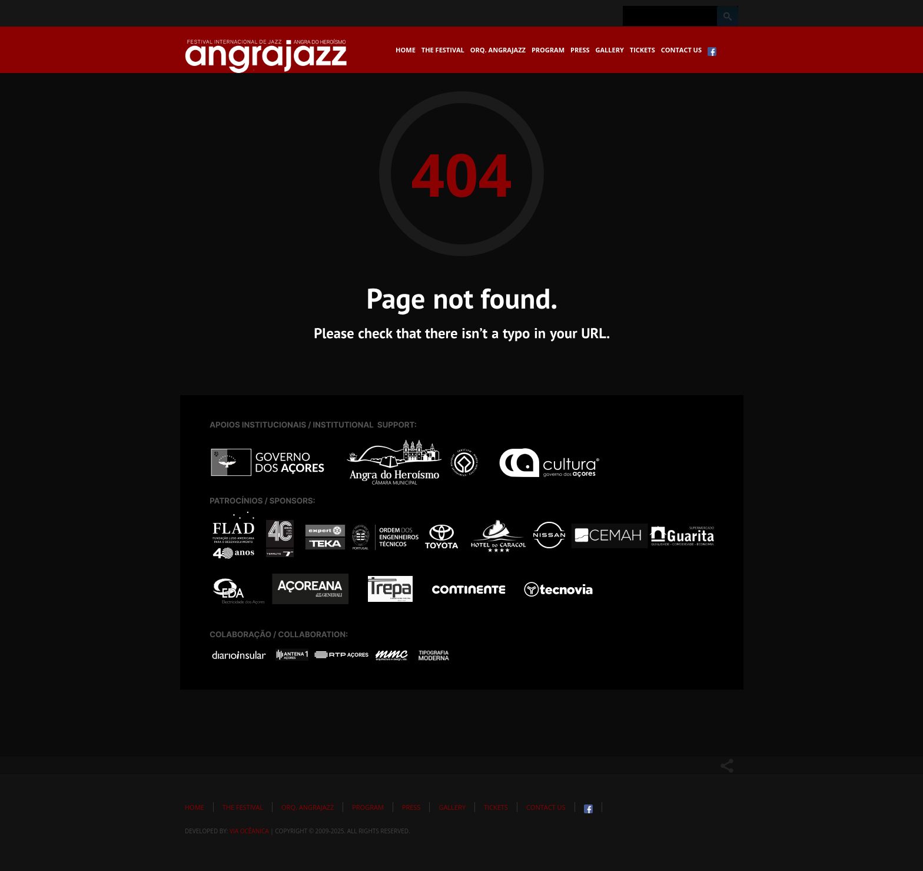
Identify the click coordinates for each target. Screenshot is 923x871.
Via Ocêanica (249, 831)
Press (579, 49)
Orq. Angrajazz (498, 49)
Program (548, 49)
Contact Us (681, 49)
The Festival (442, 49)
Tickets (642, 49)
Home (406, 49)
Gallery (610, 49)
